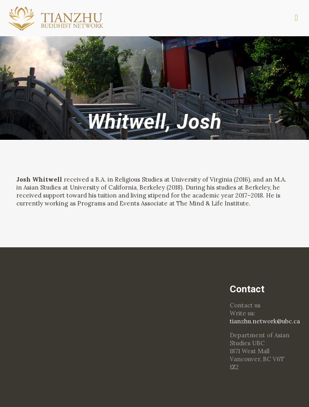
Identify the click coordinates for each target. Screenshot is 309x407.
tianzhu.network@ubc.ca (265, 321)
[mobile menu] (296, 18)
